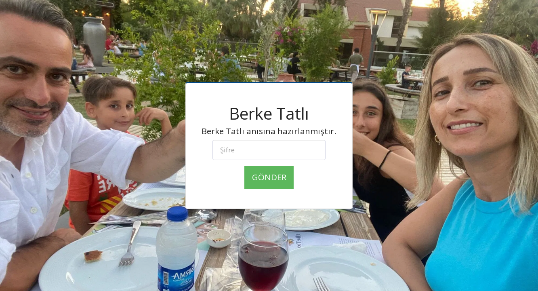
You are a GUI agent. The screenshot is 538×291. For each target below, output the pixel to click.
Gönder (269, 177)
